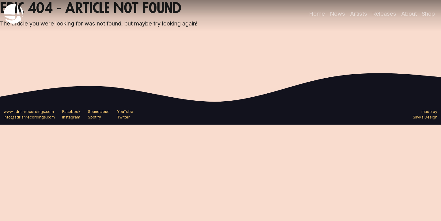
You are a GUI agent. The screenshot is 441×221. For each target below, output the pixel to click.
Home (317, 13)
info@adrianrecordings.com (29, 117)
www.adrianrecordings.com (29, 111)
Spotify (94, 117)
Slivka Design (425, 117)
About (409, 13)
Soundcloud (99, 111)
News (337, 13)
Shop (428, 13)
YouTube (125, 111)
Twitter (123, 117)
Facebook (71, 111)
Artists (358, 13)
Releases (384, 13)
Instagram (71, 117)
